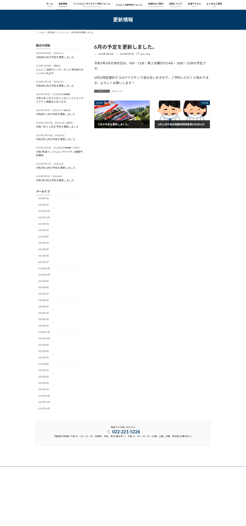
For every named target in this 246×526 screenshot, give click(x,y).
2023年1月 (43, 389)
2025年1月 (43, 262)
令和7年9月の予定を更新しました (55, 180)
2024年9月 (43, 281)
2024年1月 (43, 325)
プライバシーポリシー (65, 469)
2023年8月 (43, 351)
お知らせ (57, 66)
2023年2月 (43, 383)
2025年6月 (43, 236)
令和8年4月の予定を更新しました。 (56, 57)
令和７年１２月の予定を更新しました (57, 126)
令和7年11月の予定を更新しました (55, 139)
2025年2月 (43, 255)
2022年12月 (44, 395)
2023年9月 (43, 344)
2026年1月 (43, 204)
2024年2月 (43, 319)
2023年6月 (43, 363)
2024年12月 (44, 268)
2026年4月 (43, 198)
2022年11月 (44, 402)
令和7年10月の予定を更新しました (55, 167)
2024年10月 (44, 274)
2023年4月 (43, 376)
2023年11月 (44, 332)
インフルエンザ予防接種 (61, 94)
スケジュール (117, 91)
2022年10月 (44, 408)
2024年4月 (43, 306)
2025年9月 (43, 223)
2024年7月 (43, 293)
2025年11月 (44, 211)
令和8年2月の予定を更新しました (55, 85)
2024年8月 (43, 287)
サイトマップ (44, 469)
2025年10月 (44, 217)
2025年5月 (43, 243)
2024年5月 (43, 300)
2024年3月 (43, 312)
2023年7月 (43, 357)
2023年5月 (43, 370)
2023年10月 (44, 338)
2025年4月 (43, 249)
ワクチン (76, 148)
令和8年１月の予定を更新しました (55, 114)
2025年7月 (43, 230)
